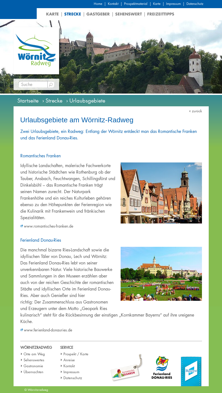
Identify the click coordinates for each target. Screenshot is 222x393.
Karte (156, 3)
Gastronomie (33, 365)
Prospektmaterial (135, 3)
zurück (197, 110)
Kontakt (113, 3)
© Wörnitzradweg (36, 390)
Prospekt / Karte (75, 354)
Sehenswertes (34, 359)
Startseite (27, 100)
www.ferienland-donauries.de (48, 330)
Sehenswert (128, 14)
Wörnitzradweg (36, 347)
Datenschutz (194, 3)
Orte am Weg (34, 354)
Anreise (69, 359)
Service (66, 347)
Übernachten (33, 371)
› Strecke (52, 100)
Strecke (72, 14)
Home (98, 3)
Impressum (173, 3)
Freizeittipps (160, 14)
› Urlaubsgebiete (85, 100)
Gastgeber (98, 14)
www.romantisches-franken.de (48, 226)
